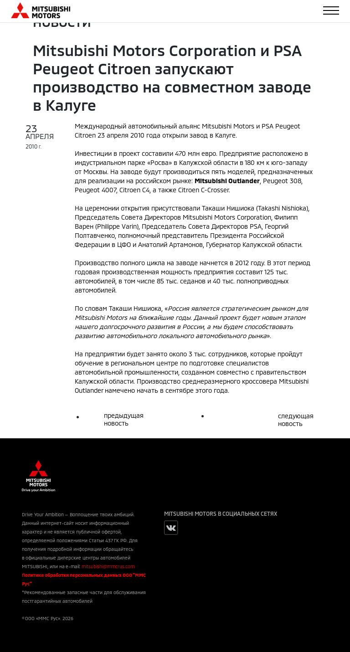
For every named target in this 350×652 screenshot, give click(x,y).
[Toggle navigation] (331, 10)
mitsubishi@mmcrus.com (108, 566)
